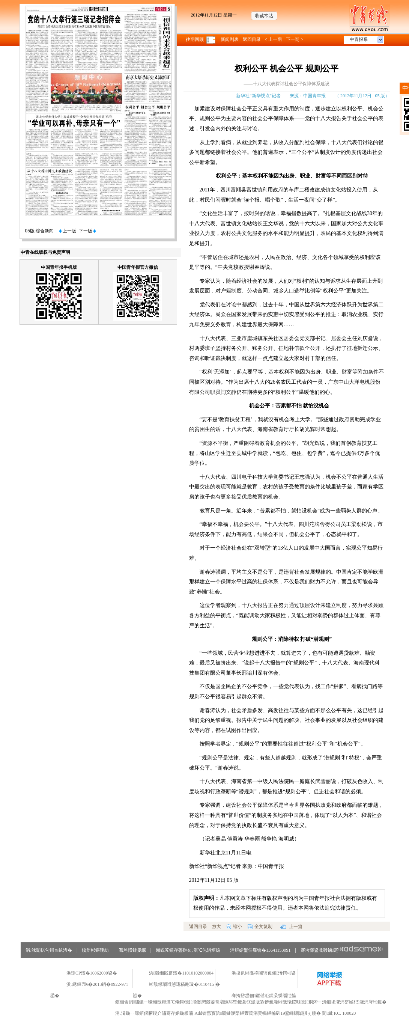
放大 (216, 926)
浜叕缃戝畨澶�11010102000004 (181, 973)
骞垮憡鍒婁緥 (132, 950)
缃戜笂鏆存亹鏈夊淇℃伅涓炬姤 (188, 950)
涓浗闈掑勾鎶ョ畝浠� (49, 950)
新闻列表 (230, 39)
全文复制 (260, 926)
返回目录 (252, 39)
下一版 (87, 231)
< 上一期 (273, 39)
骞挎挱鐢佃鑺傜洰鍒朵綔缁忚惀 (264, 995)
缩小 (234, 926)
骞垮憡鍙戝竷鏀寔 (342, 950)
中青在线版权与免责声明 (45, 252)
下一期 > (294, 39)
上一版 (67, 231)
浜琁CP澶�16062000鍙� (91, 973)
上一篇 (291, 926)
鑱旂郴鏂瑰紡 (95, 950)
